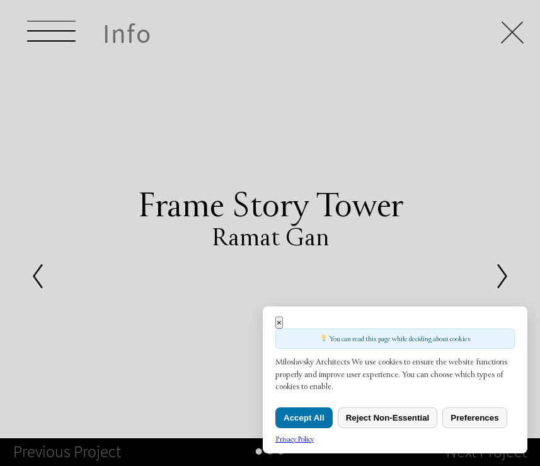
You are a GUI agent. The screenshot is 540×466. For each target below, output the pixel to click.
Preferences (474, 417)
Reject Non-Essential (388, 417)
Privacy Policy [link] (294, 439)
